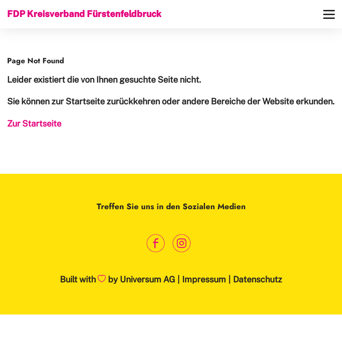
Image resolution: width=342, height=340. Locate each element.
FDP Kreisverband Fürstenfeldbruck (84, 13)
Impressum (204, 279)
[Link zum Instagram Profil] (181, 243)
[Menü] (329, 14)
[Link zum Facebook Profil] (156, 243)
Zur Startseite (34, 123)
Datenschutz (257, 279)
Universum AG (147, 279)
